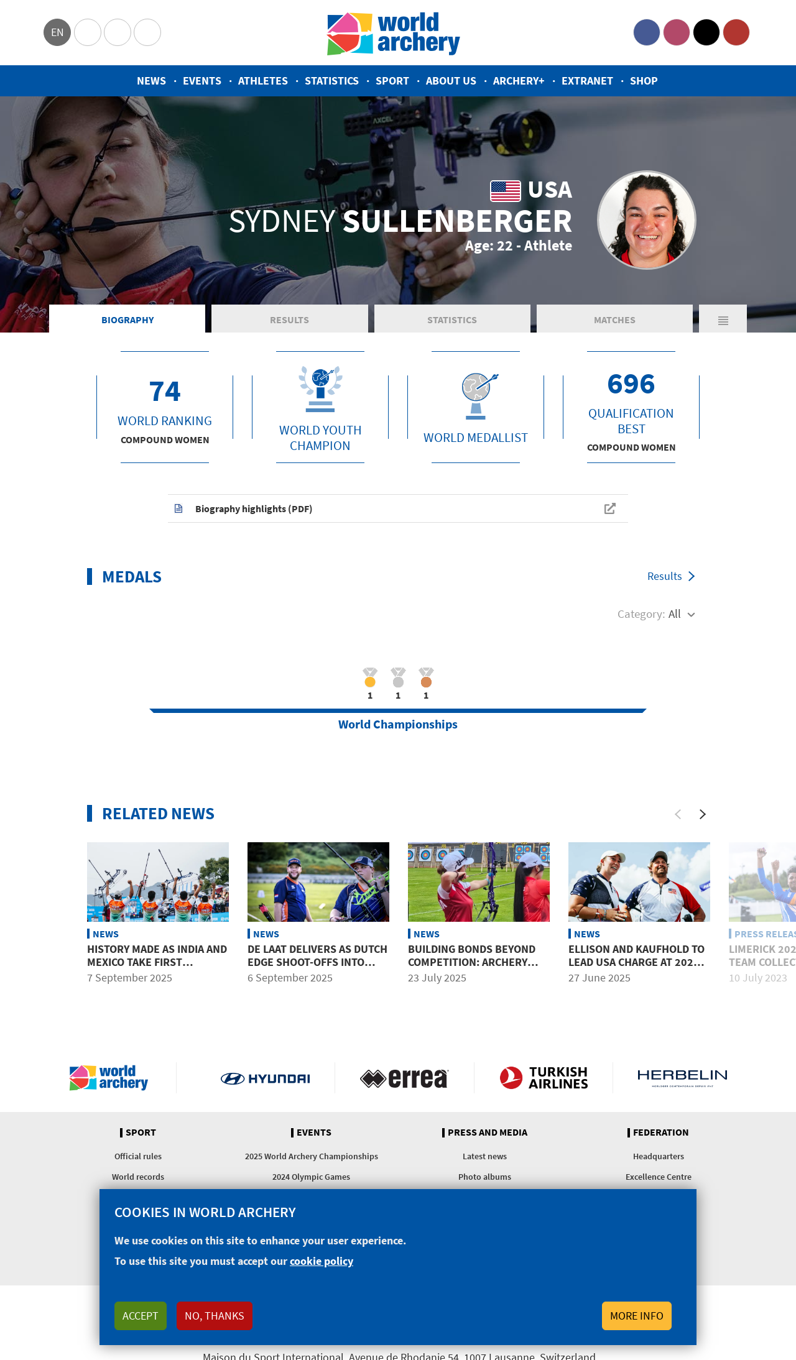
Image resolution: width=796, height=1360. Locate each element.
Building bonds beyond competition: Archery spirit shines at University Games (471, 969)
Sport (392, 80)
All (675, 613)
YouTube (736, 32)
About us (451, 80)
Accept (141, 1315)
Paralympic (117, 32)
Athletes (263, 80)
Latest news (485, 1156)
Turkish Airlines (543, 1077)
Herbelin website (682, 1077)
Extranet (587, 80)
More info (637, 1315)
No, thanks (214, 1315)
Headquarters (658, 1156)
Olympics (87, 32)
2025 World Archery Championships (311, 1156)
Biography (127, 319)
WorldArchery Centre (147, 32)
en (57, 32)
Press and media (487, 1132)
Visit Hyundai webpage (265, 1077)
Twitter (706, 32)
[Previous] (678, 814)
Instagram (676, 32)
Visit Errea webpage (404, 1077)
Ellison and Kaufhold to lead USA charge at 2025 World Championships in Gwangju (636, 969)
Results (289, 319)
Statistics (332, 80)
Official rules (138, 1156)
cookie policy (321, 1261)
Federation (661, 1132)
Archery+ (519, 80)
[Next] (702, 814)
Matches (615, 319)
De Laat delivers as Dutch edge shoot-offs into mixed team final (317, 962)
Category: (641, 613)
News (151, 80)
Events (202, 80)
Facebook (646, 32)
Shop (644, 80)
